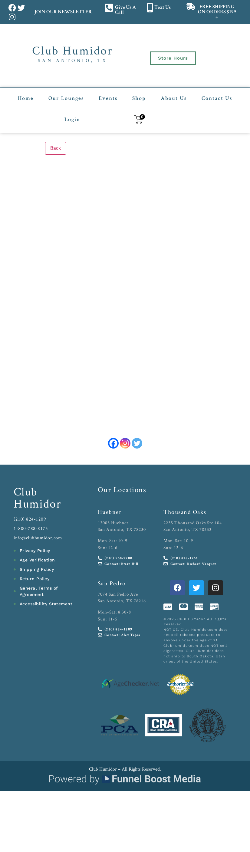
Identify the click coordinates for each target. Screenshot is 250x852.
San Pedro (112, 583)
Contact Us (217, 98)
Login (72, 120)
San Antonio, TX (73, 60)
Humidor (37, 503)
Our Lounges (66, 98)
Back (55, 148)
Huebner (110, 512)
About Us (174, 98)
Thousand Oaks (184, 512)
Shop (139, 98)
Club (26, 491)
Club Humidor (72, 50)
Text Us (162, 7)
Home (26, 98)
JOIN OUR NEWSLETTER (63, 12)
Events (108, 98)
